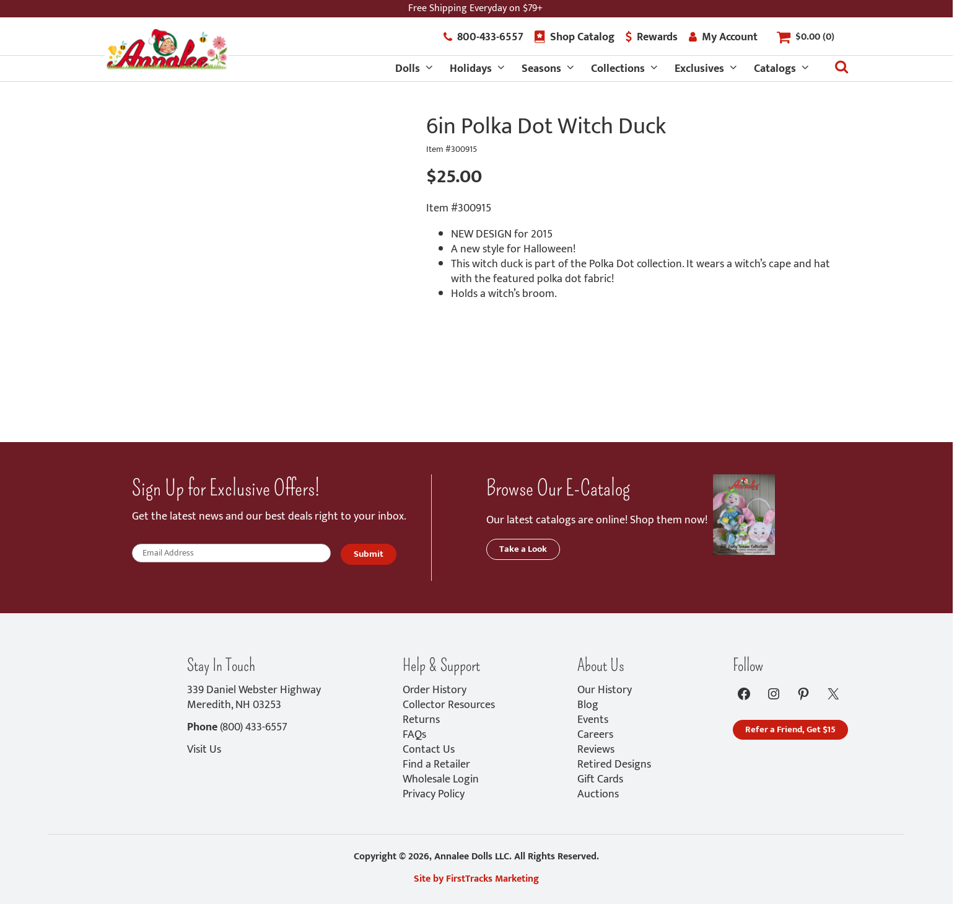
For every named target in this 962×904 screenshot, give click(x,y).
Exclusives (699, 68)
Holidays (471, 68)
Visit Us (204, 749)
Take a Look (523, 549)
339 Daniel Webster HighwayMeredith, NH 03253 (254, 697)
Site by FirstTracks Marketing (476, 879)
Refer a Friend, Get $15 (790, 729)
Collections (618, 68)
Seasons (541, 68)
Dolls (407, 68)
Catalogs (775, 68)
